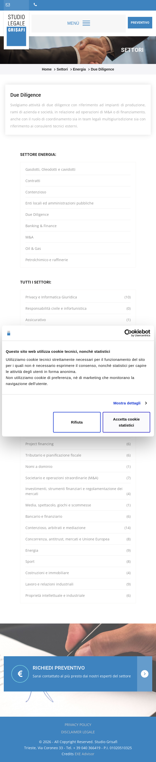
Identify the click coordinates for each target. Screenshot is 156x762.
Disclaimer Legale (78, 732)
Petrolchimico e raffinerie (46, 259)
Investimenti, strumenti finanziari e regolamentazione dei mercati (78, 491)
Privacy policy (78, 724)
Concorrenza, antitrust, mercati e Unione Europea (78, 539)
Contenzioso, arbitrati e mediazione (78, 527)
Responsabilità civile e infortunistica (78, 308)
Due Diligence (37, 214)
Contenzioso (35, 192)
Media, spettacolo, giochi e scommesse (78, 505)
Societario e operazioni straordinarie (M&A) (78, 477)
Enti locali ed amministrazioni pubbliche (59, 203)
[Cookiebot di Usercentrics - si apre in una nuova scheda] (128, 333)
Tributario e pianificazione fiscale (78, 455)
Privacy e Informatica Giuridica (78, 297)
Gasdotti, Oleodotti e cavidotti (50, 169)
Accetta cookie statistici (126, 422)
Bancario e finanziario (78, 516)
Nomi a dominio (78, 466)
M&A (29, 237)
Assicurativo (78, 319)
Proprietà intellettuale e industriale (78, 595)
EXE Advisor (84, 753)
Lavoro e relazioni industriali (78, 584)
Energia (78, 550)
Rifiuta (77, 422)
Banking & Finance (41, 225)
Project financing (78, 443)
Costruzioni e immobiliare (78, 572)
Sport (78, 561)
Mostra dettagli (126, 403)
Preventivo (140, 22)
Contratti (32, 180)
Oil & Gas (33, 248)
